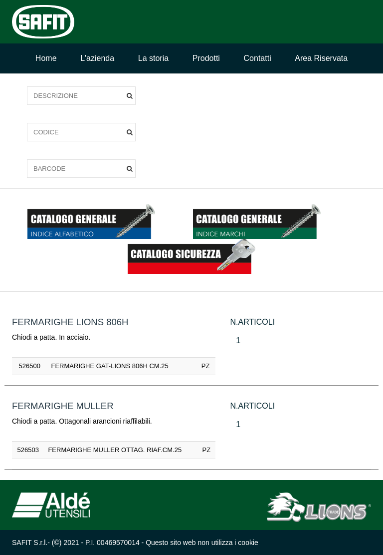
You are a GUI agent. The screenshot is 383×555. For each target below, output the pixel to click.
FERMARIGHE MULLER (63, 406)
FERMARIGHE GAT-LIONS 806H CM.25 (110, 366)
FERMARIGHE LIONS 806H (70, 322)
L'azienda (97, 58)
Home (46, 58)
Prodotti (206, 58)
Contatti (257, 58)
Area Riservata (321, 58)
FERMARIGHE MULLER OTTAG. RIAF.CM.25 (115, 450)
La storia (153, 58)
